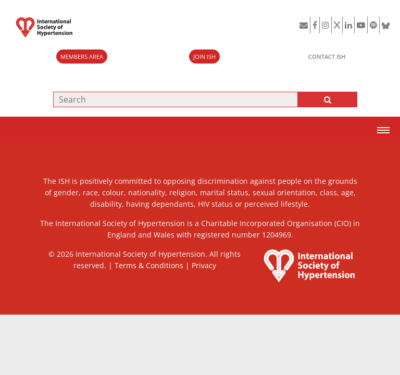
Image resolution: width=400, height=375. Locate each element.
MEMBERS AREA (81, 56)
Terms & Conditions (149, 265)
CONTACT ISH (326, 56)
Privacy (204, 265)
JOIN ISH (204, 56)
